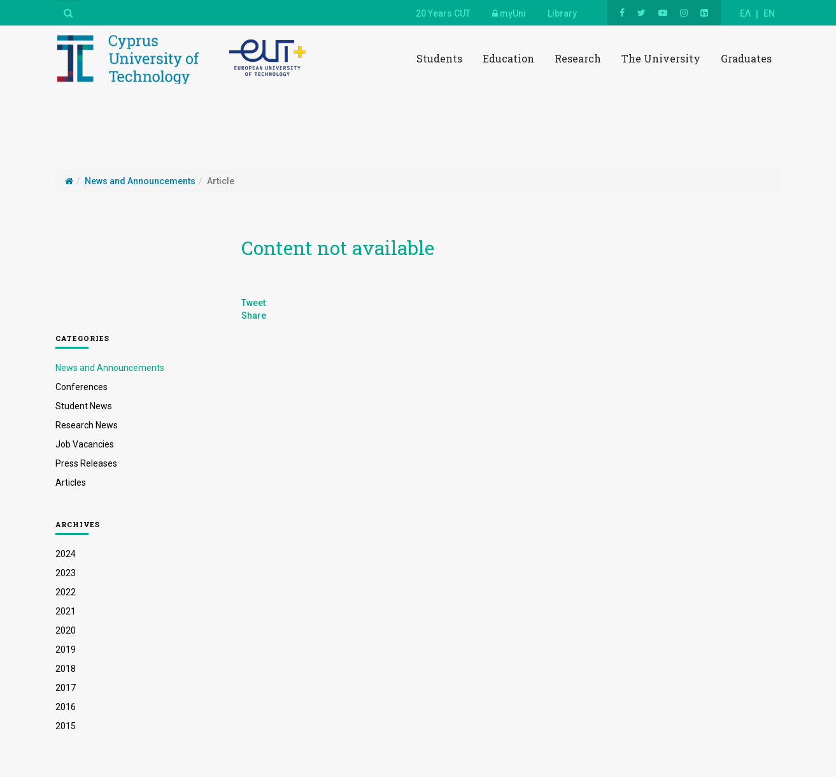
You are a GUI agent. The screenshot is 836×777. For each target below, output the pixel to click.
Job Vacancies (84, 444)
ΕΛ (745, 13)
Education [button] (508, 58)
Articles (70, 482)
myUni (509, 13)
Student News (83, 406)
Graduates (746, 58)
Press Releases (86, 463)
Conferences (81, 387)
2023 (65, 573)
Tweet (253, 303)
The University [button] (660, 58)
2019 (65, 649)
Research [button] (578, 58)
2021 (65, 611)
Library (562, 13)
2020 (65, 630)
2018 (65, 669)
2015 (65, 726)
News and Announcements (109, 368)
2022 (65, 592)
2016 (65, 707)
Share (253, 315)
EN (769, 13)
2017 (65, 688)
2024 (65, 554)
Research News (86, 425)
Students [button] (439, 58)
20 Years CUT (443, 13)
